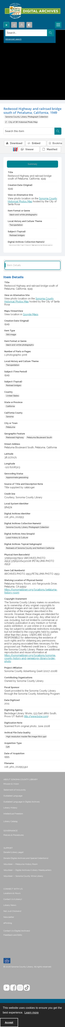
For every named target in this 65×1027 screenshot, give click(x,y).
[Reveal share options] (14, 25)
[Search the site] (26, 32)
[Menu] (58, 25)
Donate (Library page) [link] (13, 852)
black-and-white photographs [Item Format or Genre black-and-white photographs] (23, 214)
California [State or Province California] (10, 406)
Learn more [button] (31, 1012)
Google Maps (30, 314)
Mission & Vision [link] (11, 784)
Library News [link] (9, 905)
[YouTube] (6, 988)
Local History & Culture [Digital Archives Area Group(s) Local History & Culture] (17, 537)
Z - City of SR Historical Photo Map (21, 122)
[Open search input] (6, 25)
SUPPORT (8, 848)
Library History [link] (10, 807)
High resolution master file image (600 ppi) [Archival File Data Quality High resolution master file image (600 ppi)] (26, 736)
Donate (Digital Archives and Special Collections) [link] (25, 858)
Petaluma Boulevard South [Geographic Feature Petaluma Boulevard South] (39, 437)
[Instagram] (20, 988)
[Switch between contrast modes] (29, 25)
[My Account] (21, 25)
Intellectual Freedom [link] (13, 813)
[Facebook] (13, 988)
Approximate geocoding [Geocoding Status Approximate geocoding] (17, 477)
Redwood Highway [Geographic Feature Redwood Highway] (15, 437)
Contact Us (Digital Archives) (16, 931)
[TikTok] (27, 988)
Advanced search (13, 39)
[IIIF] (15, 149)
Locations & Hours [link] (11, 893)
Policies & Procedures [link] (13, 835)
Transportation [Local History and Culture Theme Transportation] (16, 225)
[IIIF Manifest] (50, 149)
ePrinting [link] (7, 923)
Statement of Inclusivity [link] (14, 790)
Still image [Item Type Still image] (11, 334)
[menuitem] (32, 784)
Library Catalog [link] (10, 821)
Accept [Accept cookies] (9, 1022)
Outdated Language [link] (12, 796)
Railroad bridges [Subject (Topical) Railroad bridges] (17, 235)
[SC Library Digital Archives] (32, 11)
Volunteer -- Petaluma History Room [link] (20, 864)
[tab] (32, 164)
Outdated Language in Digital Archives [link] (21, 801)
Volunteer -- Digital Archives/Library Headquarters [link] (27, 870)
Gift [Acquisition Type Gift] (8, 747)
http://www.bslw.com (36, 716)
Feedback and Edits (12, 935)
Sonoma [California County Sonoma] (10, 416)
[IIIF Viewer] (29, 149)
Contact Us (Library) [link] (12, 899)
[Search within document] (57, 131)
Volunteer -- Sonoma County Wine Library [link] (23, 876)
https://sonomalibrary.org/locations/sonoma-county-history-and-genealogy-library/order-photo (30, 658)
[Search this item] (29, 131)
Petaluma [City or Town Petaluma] (10, 427)
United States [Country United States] (12, 395)
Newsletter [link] (8, 917)
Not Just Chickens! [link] (12, 911)
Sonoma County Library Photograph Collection (26, 117)
